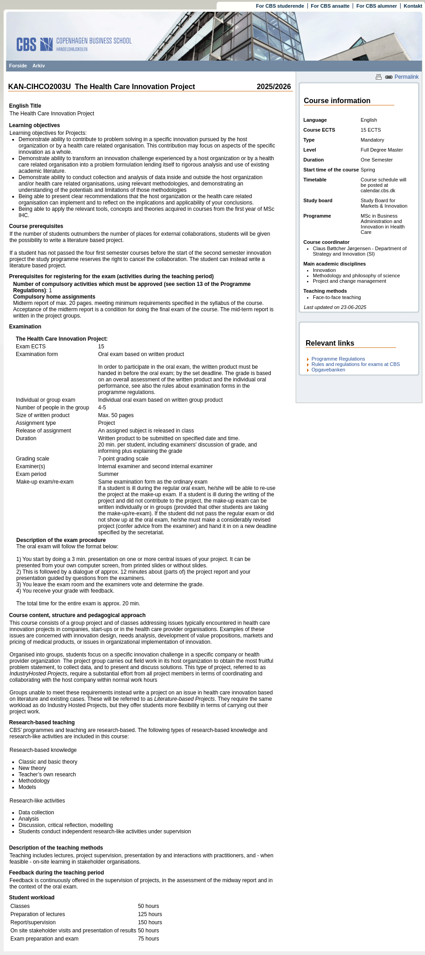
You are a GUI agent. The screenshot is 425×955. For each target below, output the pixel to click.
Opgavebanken (328, 369)
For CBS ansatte (330, 6)
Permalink (402, 77)
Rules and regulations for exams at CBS (356, 364)
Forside (18, 65)
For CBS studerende (280, 6)
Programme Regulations (338, 358)
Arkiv (39, 65)
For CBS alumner (376, 6)
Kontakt (413, 6)
